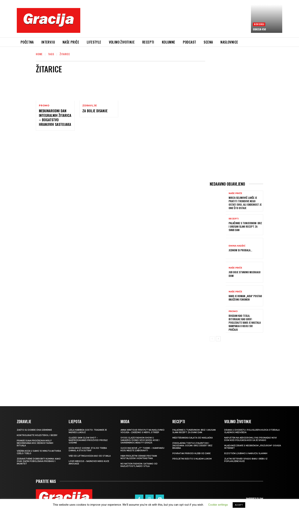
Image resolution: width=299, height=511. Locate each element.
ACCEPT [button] (239, 505)
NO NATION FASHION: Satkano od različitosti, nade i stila (139, 464)
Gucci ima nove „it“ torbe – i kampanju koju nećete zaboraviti (142, 449)
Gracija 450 (259, 29)
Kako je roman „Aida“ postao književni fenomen (245, 297)
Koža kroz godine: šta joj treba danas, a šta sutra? (88, 449)
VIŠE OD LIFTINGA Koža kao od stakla (90, 456)
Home (39, 54)
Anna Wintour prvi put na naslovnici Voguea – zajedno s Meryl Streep (142, 431)
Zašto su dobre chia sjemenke (34, 430)
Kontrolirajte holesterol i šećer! (37, 435)
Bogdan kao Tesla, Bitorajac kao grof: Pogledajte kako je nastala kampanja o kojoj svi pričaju (245, 323)
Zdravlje (89, 105)
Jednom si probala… (240, 250)
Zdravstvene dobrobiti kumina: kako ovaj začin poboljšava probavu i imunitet (39, 461)
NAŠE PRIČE (235, 193)
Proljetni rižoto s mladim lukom (192, 459)
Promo (44, 105)
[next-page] (218, 338)
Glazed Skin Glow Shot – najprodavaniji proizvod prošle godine (88, 440)
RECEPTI (234, 219)
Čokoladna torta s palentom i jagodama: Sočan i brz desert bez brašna (192, 445)
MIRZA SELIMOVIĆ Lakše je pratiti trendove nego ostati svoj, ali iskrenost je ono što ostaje (245, 203)
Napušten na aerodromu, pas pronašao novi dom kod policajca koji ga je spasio (250, 439)
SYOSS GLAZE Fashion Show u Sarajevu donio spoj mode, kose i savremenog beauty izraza (140, 440)
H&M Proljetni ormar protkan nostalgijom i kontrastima (139, 457)
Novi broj (259, 24)
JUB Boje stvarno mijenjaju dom (244, 273)
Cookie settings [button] (218, 504)
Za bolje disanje (95, 110)
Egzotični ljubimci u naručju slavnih (245, 453)
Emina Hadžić (237, 246)
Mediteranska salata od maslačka (192, 438)
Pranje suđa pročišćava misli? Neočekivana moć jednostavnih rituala (35, 443)
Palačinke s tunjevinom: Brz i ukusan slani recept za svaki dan (245, 226)
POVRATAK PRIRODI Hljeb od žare (191, 453)
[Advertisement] (165, 23)
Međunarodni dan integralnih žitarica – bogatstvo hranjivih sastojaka (55, 117)
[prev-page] (212, 338)
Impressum (254, 498)
